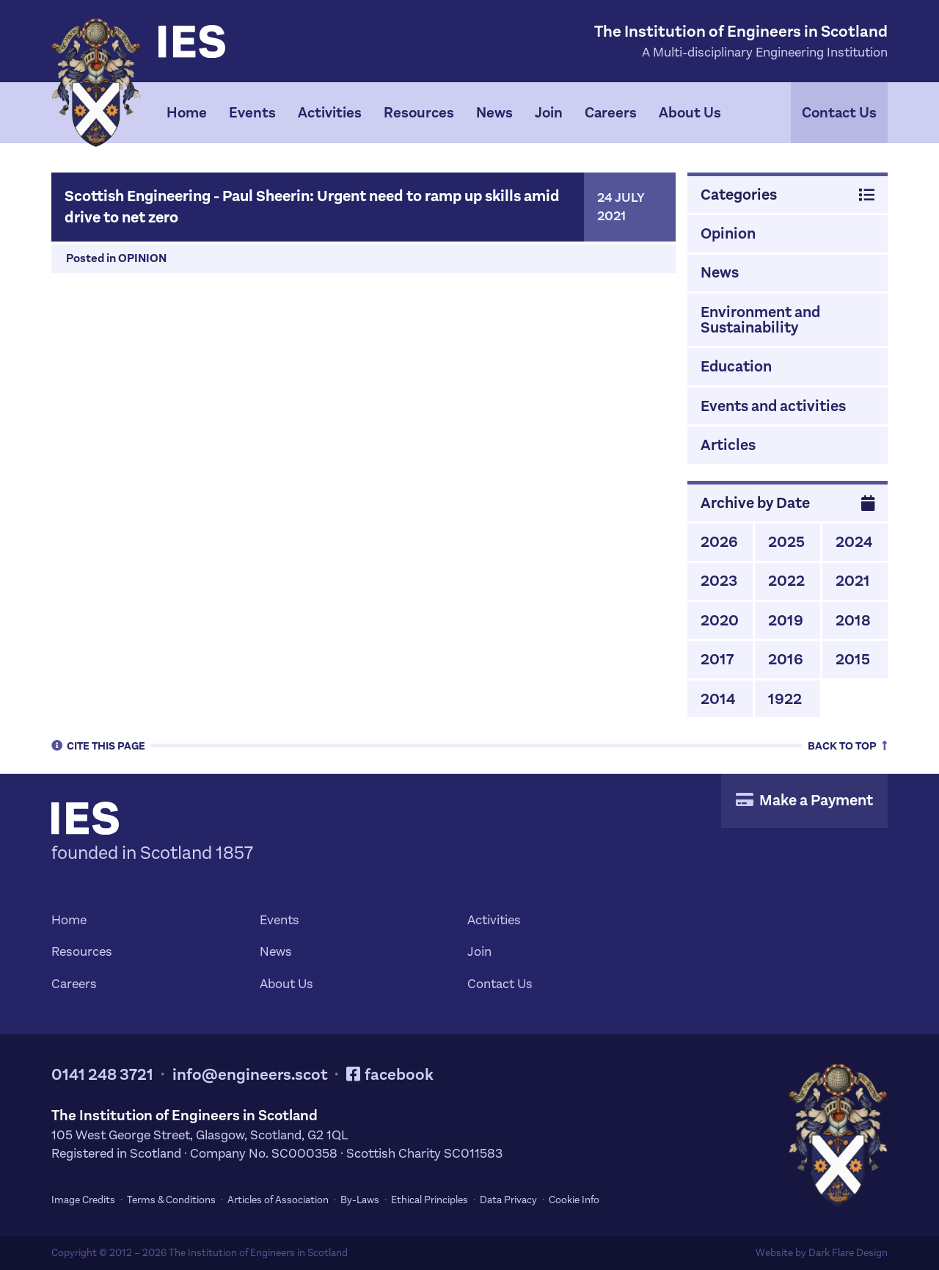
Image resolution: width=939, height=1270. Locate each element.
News (494, 113)
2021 (853, 580)
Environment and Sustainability (760, 320)
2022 (786, 580)
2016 (785, 659)
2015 (853, 659)
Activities (330, 113)
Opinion (142, 258)
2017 (717, 659)
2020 (720, 620)
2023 (719, 580)
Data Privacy (508, 1200)
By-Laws (359, 1200)
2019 (785, 620)
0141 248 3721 (102, 1074)
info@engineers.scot (250, 1074)
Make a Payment (804, 800)
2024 (854, 541)
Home (187, 113)
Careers (611, 113)
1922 (785, 699)
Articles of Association (278, 1200)
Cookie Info (574, 1200)
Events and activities (773, 406)
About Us (690, 113)
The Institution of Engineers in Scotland (258, 1253)
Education (736, 366)
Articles (728, 445)
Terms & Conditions (171, 1200)
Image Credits (83, 1200)
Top (848, 745)
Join (549, 113)
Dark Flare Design (848, 1253)
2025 (786, 541)
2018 (853, 620)
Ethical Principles (429, 1200)
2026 (719, 541)
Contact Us (839, 113)
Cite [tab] (98, 745)
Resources (419, 113)
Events (252, 113)
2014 (718, 699)
